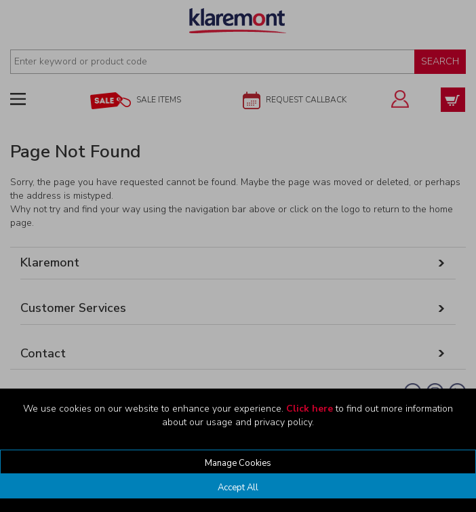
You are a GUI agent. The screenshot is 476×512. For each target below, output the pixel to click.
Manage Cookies (238, 463)
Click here (309, 408)
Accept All (238, 487)
